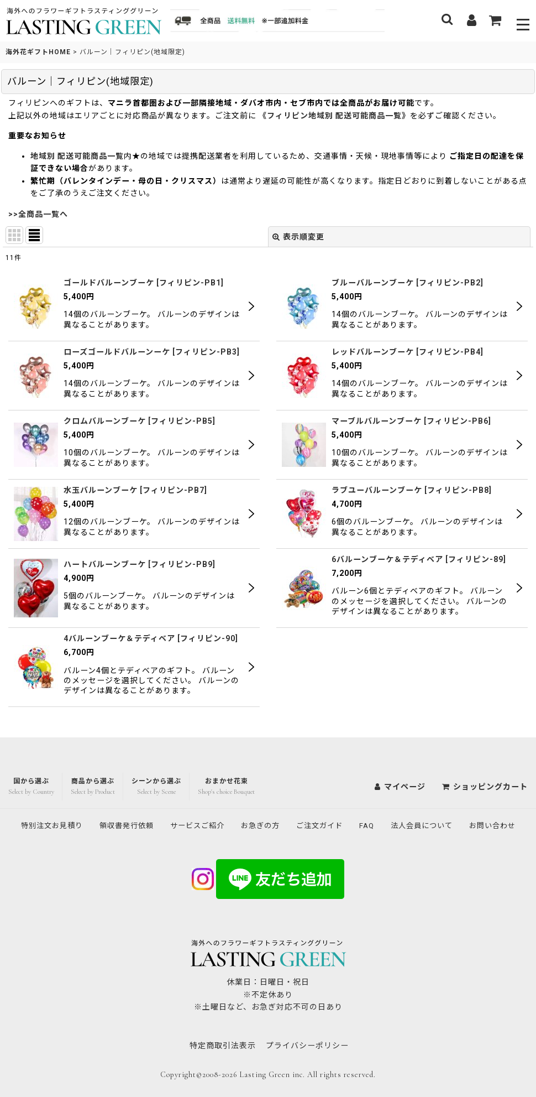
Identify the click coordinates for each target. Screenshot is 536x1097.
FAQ (405, 802)
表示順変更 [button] (298, 236)
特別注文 (73, 802)
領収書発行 (152, 802)
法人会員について (462, 802)
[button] (523, 21)
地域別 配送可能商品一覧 (77, 156)
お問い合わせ (268, 825)
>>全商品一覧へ (38, 214)
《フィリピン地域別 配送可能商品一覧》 (334, 115)
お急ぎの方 (293, 802)
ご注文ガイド (355, 802)
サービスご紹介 (227, 802)
